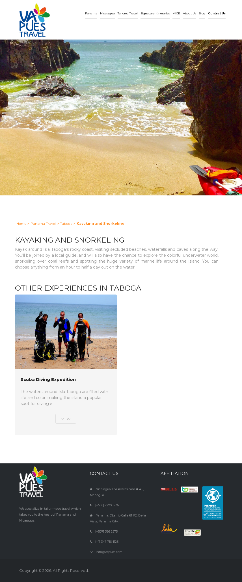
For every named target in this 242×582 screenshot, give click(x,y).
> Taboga (64, 223)
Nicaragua (107, 13)
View (65, 419)
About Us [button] (189, 13)
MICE (176, 13)
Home (21, 223)
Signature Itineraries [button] (155, 13)
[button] (217, 9)
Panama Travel (43, 223)
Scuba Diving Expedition (48, 379)
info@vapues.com (109, 552)
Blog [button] (202, 13)
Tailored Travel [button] (128, 13)
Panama (91, 13)
